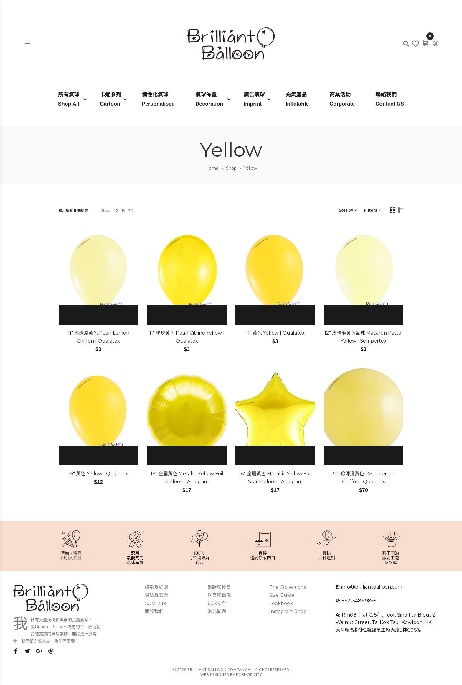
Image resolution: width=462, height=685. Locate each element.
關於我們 (154, 611)
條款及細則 (156, 587)
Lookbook (281, 603)
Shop (231, 168)
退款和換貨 (219, 587)
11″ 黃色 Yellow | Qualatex (275, 333)
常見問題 (216, 611)
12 (116, 210)
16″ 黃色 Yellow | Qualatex (98, 473)
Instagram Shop (288, 611)
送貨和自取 (219, 595)
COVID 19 (155, 603)
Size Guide (281, 595)
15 (123, 210)
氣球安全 (216, 603)
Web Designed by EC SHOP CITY (231, 674)
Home (212, 168)
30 (130, 210)
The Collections (287, 587)
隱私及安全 (156, 595)
